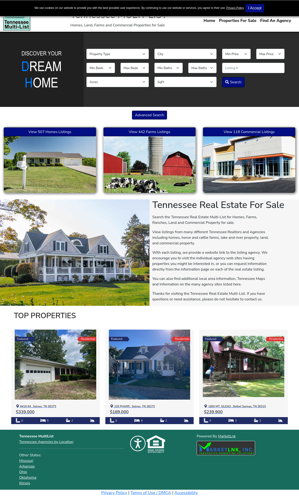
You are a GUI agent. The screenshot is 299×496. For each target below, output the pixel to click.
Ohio (23, 472)
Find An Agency (275, 20)
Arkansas (27, 466)
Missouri (26, 460)
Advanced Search (149, 115)
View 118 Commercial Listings (249, 131)
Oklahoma (27, 477)
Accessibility (186, 493)
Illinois (24, 483)
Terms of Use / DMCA (150, 493)
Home (209, 20)
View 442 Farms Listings (149, 131)
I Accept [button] (255, 8)
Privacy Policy (235, 8)
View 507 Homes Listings (49, 131)
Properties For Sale (237, 20)
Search (233, 82)
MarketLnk (227, 436)
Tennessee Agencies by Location (46, 441)
